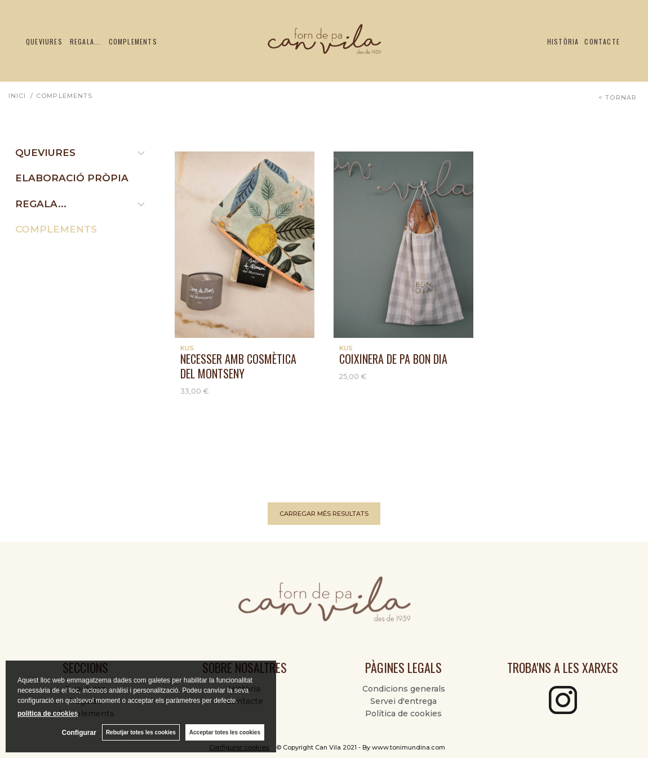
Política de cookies (403, 713)
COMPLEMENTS (56, 229)
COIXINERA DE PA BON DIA (393, 358)
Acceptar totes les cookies (224, 732)
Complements (133, 41)
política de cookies (47, 713)
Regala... (85, 41)
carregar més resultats (324, 514)
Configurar (79, 733)
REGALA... (40, 203)
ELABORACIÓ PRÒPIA (71, 178)
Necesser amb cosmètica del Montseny (238, 366)
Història (563, 41)
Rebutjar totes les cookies (141, 732)
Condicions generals (403, 689)
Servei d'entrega (403, 701)
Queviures (44, 41)
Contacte (602, 41)
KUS (187, 348)
